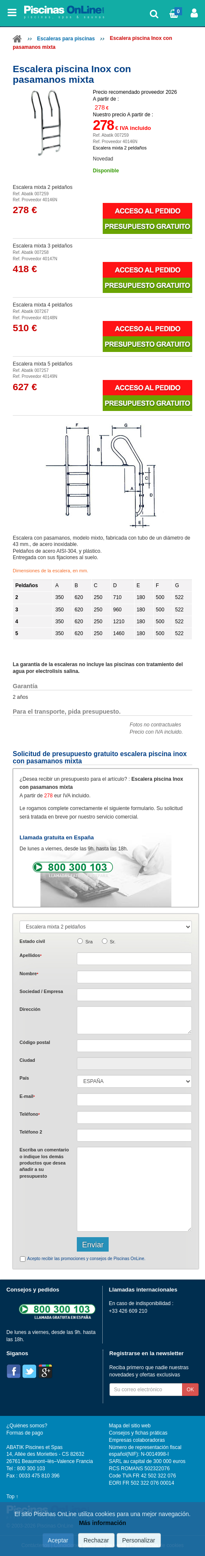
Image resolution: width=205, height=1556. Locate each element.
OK (190, 1390)
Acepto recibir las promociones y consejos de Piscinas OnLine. (86, 1258)
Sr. (112, 941)
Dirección (30, 1009)
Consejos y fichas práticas (138, 1433)
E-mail (27, 1096)
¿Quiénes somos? (26, 1426)
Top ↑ (12, 1497)
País (24, 1077)
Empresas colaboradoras (137, 1440)
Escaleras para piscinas (66, 39)
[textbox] (134, 1045)
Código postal (35, 1042)
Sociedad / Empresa (41, 991)
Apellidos (31, 955)
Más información (102, 1522)
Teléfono (30, 1114)
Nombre (29, 973)
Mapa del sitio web (130, 1426)
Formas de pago (24, 1433)
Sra (89, 941)
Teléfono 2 (31, 1131)
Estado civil (32, 941)
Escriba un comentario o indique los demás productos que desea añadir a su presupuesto (44, 1163)
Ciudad (27, 1060)
